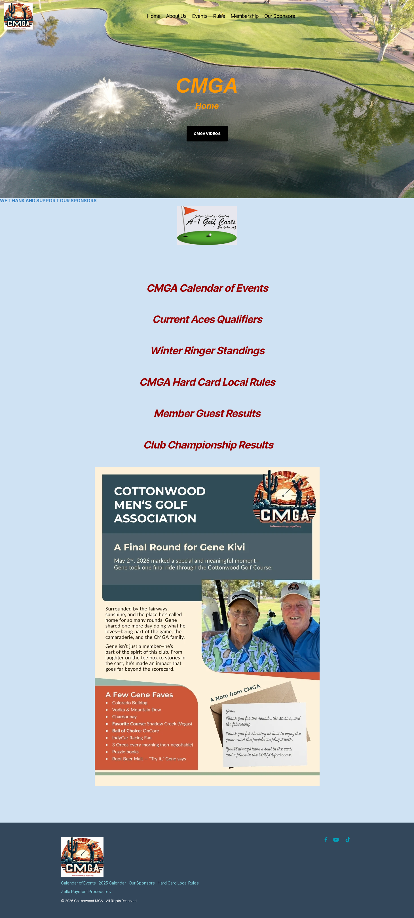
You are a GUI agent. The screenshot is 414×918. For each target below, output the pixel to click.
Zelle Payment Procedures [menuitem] (86, 891)
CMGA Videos (207, 133)
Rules (219, 16)
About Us (176, 16)
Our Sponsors (279, 16)
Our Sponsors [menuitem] (142, 883)
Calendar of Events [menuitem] (78, 883)
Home (153, 16)
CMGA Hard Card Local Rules (207, 382)
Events (200, 16)
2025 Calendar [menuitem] (112, 883)
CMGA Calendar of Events (207, 288)
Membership (245, 16)
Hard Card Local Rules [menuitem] (178, 883)
